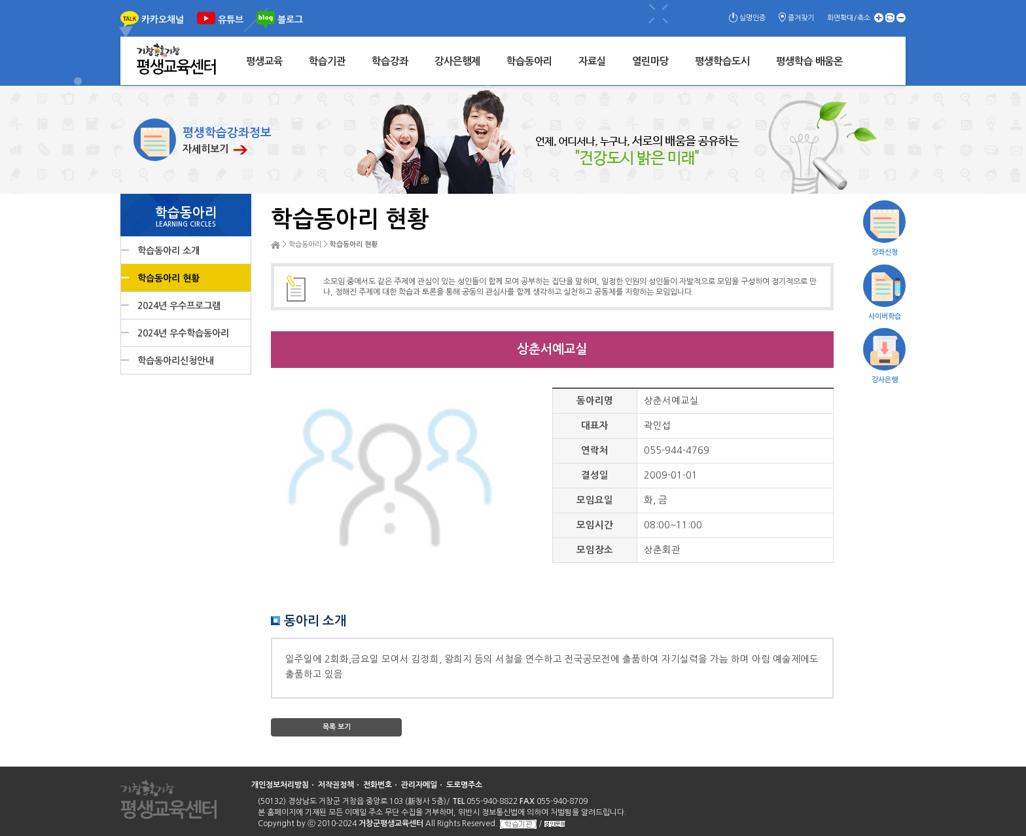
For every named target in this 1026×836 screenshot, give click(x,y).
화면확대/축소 (848, 18)
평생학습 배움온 (809, 61)
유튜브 (230, 19)
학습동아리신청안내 (175, 360)
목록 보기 (337, 727)
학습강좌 (390, 61)
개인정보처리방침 (280, 785)
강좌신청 (885, 252)
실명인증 (752, 18)
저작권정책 (336, 785)
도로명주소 (464, 785)
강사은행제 (457, 61)
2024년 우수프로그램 (179, 305)
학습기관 (327, 61)
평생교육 (264, 61)
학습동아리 (529, 61)
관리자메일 (419, 785)
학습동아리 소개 (168, 250)
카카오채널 (162, 19)
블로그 (290, 19)
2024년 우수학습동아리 (183, 333)
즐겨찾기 (801, 18)
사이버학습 (884, 316)
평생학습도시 (722, 61)
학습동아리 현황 (168, 278)
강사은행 (885, 380)
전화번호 (377, 785)
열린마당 (650, 61)
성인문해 (554, 824)
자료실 (592, 61)
